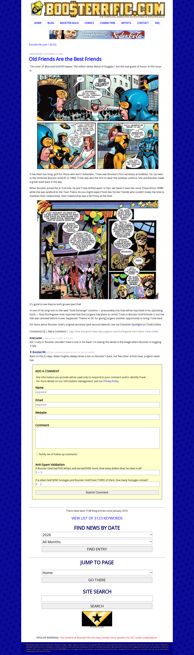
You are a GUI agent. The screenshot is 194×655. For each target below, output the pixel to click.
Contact (143, 23)
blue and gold (83, 331)
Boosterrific (39, 352)
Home (37, 23)
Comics (89, 23)
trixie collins (151, 331)
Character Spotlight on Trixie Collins (140, 324)
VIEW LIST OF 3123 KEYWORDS (97, 518)
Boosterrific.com (38, 44)
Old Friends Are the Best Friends (65, 59)
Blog (50, 23)
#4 (147, 188)
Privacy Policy (111, 381)
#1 (57, 178)
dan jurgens (105, 331)
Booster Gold (69, 23)
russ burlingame (122, 331)
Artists (126, 23)
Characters (107, 23)
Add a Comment (57, 331)
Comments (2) (37, 331)
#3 (54, 66)
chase (94, 331)
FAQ (157, 23)
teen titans (138, 331)
